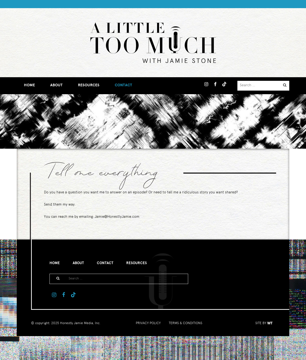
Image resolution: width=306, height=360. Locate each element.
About (56, 85)
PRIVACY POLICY (148, 323)
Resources (88, 85)
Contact (123, 85)
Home (29, 85)
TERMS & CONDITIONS (185, 323)
